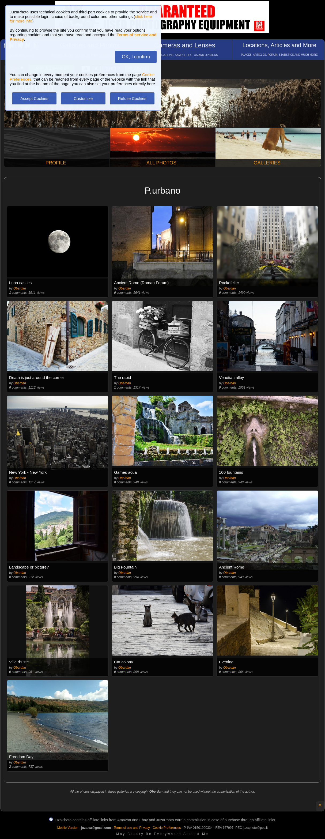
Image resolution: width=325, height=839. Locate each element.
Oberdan (19, 288)
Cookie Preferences (167, 828)
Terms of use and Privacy (132, 828)
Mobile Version (67, 828)
